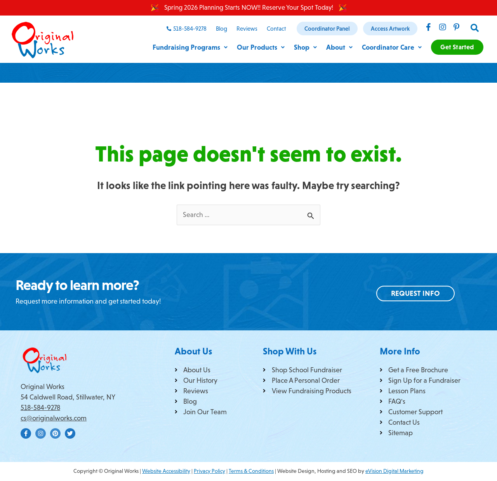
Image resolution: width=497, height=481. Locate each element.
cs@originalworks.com (54, 418)
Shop (299, 47)
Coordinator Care (390, 47)
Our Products (253, 47)
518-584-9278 (40, 408)
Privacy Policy (209, 471)
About (335, 47)
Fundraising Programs (178, 47)
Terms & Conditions (251, 471)
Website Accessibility (166, 471)
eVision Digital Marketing (394, 471)
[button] (475, 28)
